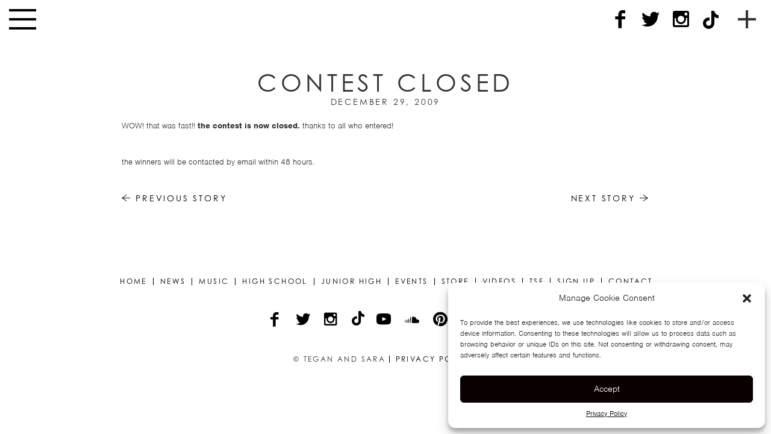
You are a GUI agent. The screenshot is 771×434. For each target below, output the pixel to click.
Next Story (610, 198)
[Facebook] (620, 19)
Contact (630, 281)
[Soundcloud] (413, 321)
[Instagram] (681, 19)
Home (133, 281)
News (173, 281)
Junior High (351, 281)
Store (455, 281)
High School (274, 281)
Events (411, 281)
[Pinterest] (441, 321)
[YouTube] (384, 321)
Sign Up (576, 281)
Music (214, 281)
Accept (607, 388)
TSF (536, 281)
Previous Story (174, 198)
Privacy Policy (606, 413)
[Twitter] (650, 19)
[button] (747, 298)
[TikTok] (711, 19)
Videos (499, 281)
